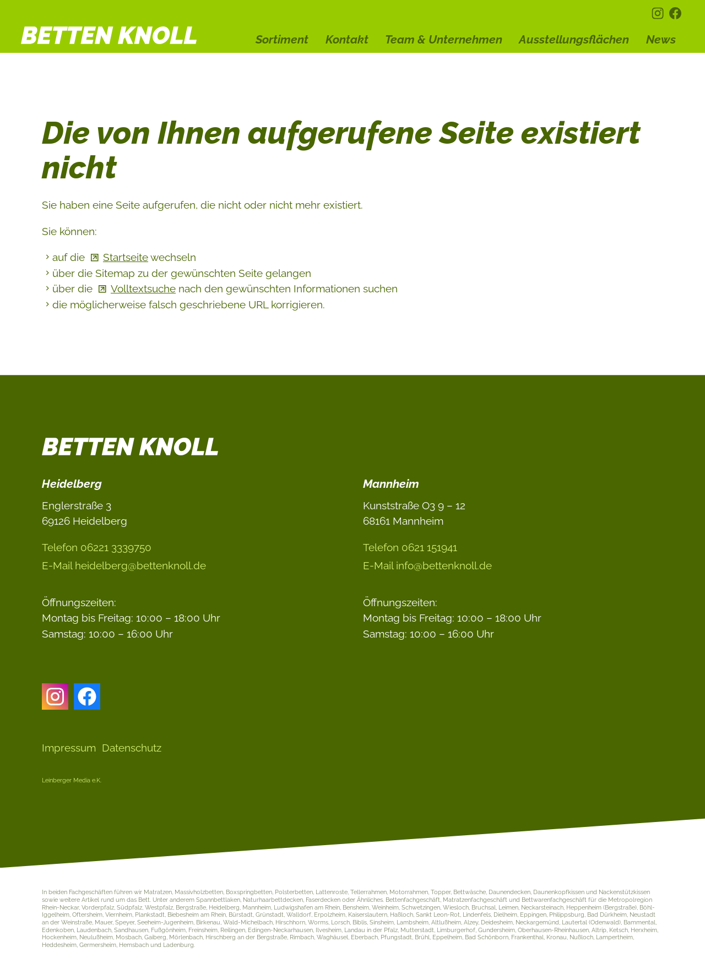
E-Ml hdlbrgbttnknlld (124, 565)
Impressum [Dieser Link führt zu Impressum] (69, 748)
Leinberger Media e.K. (71, 780)
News (661, 39)
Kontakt (347, 39)
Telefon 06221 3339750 (96, 547)
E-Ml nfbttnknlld (427, 565)
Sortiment (282, 39)
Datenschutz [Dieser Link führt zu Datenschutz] (131, 748)
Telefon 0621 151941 (410, 547)
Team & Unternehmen (443, 39)
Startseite (125, 257)
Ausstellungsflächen (574, 39)
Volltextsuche (143, 288)
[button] (657, 13)
